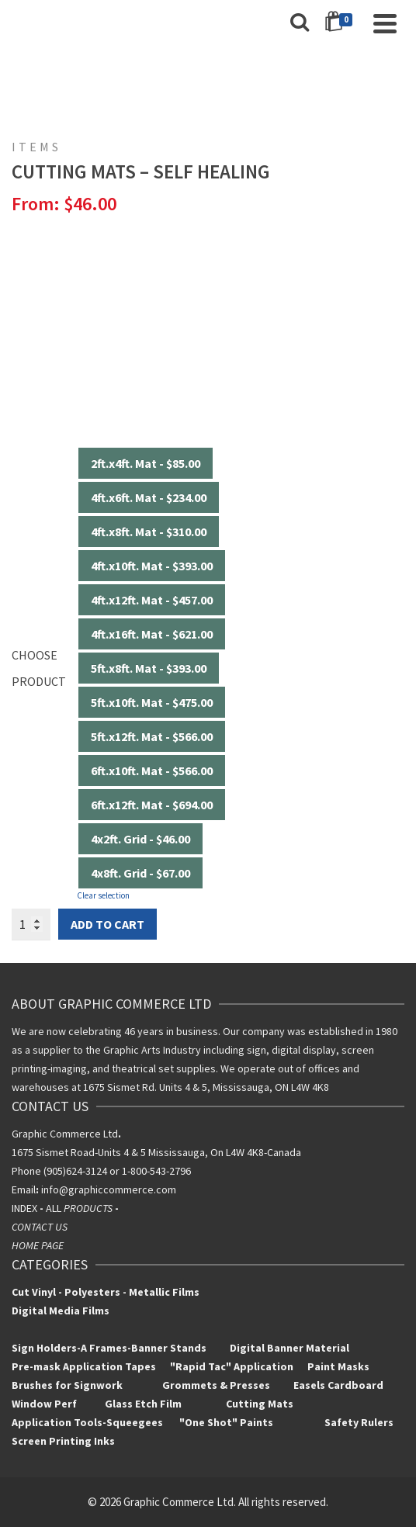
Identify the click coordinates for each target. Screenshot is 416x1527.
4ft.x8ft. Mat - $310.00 (148, 531)
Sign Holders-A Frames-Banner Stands (109, 1348)
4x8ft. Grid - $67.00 (140, 873)
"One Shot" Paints (227, 1422)
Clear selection (103, 895)
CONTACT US (40, 1227)
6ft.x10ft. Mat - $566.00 (152, 770)
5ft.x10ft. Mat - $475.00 (152, 702)
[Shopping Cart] (341, 23)
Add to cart (107, 924)
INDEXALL (66, 1208)
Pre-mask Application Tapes (84, 1366)
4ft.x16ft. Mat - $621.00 (152, 634)
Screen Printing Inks (64, 1441)
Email (24, 1189)
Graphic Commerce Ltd (66, 1134)
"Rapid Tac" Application (233, 1366)
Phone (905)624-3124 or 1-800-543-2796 (101, 1171)
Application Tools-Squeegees (95, 1422)
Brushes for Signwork (67, 1385)
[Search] (300, 23)
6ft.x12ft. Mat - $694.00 (152, 804)
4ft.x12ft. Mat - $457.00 (152, 600)
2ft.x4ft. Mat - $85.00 (145, 463)
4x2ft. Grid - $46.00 (140, 839)
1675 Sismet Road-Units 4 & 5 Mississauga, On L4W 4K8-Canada (156, 1152)
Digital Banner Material (289, 1348)
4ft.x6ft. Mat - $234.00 (148, 497)
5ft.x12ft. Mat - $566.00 (152, 736)
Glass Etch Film (143, 1404)
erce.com (154, 1189)
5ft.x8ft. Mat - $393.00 (148, 668)
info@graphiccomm (85, 1189)
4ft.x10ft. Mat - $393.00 (152, 565)
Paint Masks (337, 1366)
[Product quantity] (31, 924)
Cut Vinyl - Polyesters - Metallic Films (105, 1292)
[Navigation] (385, 23)
